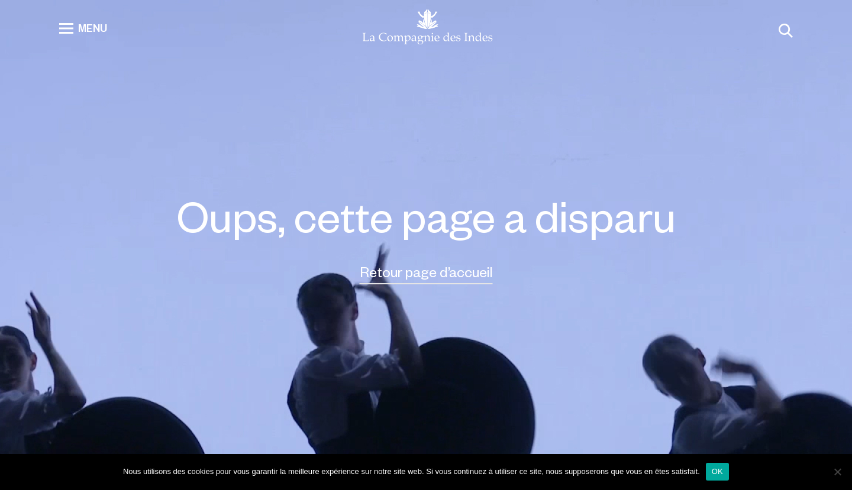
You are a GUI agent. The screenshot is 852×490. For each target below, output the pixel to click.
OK (717, 471)
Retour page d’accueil (426, 271)
